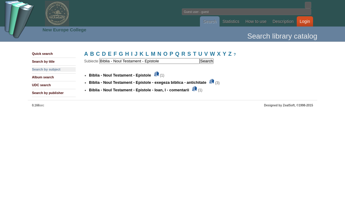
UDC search (41, 85)
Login (305, 21)
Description (283, 21)
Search (209, 21)
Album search (43, 77)
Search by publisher (48, 93)
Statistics (231, 21)
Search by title (43, 61)
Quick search (42, 53)
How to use (256, 21)
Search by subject (46, 69)
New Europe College (64, 29)
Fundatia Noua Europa (73, 13)
